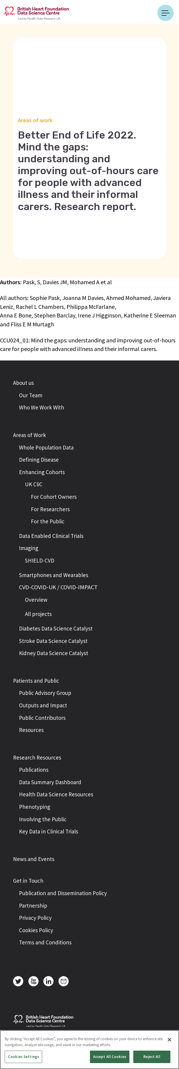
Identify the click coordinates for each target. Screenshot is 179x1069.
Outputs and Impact (43, 705)
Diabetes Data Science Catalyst (56, 628)
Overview (36, 599)
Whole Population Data (46, 447)
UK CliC (33, 484)
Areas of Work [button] (29, 435)
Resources (31, 729)
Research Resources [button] (37, 757)
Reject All (151, 1056)
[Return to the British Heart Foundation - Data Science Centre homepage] (36, 12)
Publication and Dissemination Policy (63, 893)
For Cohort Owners (54, 496)
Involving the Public (42, 819)
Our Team (30, 395)
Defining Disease (39, 459)
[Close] (169, 1039)
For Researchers (50, 509)
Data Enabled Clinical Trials (51, 535)
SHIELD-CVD (39, 560)
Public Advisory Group (45, 692)
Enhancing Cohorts (42, 472)
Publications (33, 769)
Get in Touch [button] (28, 880)
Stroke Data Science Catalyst (53, 640)
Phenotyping (34, 806)
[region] (89, 1049)
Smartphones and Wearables (53, 575)
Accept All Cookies (109, 1056)
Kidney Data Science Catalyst (53, 653)
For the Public (47, 521)
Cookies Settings (23, 1056)
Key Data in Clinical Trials (48, 831)
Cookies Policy (36, 930)
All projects (38, 613)
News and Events (33, 858)
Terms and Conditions (45, 942)
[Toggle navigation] (165, 12)
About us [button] (23, 382)
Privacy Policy (35, 917)
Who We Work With (41, 407)
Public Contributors (42, 717)
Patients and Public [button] (36, 680)
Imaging (28, 548)
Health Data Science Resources (56, 794)
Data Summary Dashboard (50, 782)
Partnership (33, 905)
